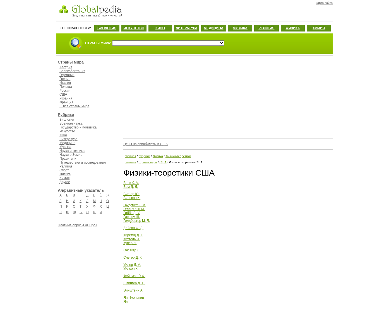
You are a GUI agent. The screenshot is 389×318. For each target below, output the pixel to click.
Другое (64, 182)
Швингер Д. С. (134, 283)
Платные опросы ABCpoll (77, 225)
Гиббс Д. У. (131, 213)
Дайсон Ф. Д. (133, 228)
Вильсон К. (131, 198)
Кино (63, 135)
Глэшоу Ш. (131, 217)
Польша (65, 87)
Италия (65, 83)
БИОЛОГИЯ (106, 28)
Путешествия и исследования (82, 162)
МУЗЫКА (240, 28)
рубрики (144, 156)
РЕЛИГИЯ (266, 28)
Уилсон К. (130, 269)
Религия (65, 166)
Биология (66, 120)
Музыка (65, 147)
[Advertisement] (227, 96)
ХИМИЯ (319, 28)
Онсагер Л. (131, 250)
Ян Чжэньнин (133, 298)
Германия (67, 75)
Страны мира (71, 62)
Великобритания (72, 71)
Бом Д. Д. (130, 187)
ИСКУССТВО (134, 28)
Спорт (64, 170)
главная (130, 156)
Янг (126, 302)
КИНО (160, 28)
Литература (68, 139)
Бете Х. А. (131, 183)
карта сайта (324, 2)
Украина (65, 98)
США (63, 94)
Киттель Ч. (131, 239)
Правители (67, 159)
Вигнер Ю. (131, 194)
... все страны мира (74, 106)
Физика (65, 174)
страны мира (148, 162)
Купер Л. (129, 243)
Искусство (67, 131)
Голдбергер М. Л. (136, 221)
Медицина (67, 143)
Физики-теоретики (178, 156)
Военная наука (70, 123)
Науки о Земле (70, 155)
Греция (64, 79)
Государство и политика (78, 127)
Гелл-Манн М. (134, 209)
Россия (64, 91)
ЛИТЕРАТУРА (186, 28)
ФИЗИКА (293, 28)
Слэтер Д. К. (133, 257)
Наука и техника (72, 151)
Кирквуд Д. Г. (133, 235)
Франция (66, 102)
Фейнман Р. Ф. (134, 276)
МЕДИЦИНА (213, 28)
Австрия (65, 67)
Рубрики (66, 114)
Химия (64, 178)
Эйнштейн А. (133, 290)
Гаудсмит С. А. (134, 205)
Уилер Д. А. (132, 265)
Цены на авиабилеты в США (145, 144)
